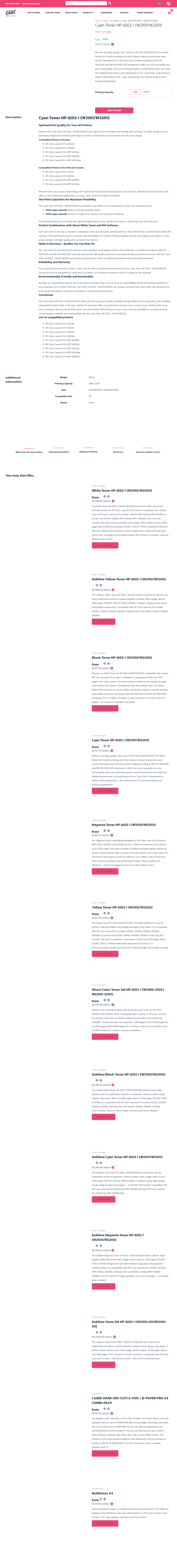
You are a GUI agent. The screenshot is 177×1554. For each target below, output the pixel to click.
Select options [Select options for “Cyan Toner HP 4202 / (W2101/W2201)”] (105, 790)
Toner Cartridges (111, 20)
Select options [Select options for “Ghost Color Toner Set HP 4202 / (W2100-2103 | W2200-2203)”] (105, 1036)
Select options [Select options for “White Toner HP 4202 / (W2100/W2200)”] (105, 545)
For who (125, 12)
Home (98, 20)
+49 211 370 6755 (12, 3)
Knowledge (108, 12)
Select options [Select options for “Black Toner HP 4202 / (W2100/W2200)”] (105, 708)
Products (89, 12)
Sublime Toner (52, 12)
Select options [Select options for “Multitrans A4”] (105, 1523)
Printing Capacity (104, 92)
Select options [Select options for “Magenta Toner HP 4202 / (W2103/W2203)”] (105, 871)
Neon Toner (71, 12)
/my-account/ (161, 12)
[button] (89, 3)
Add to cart (114, 110)
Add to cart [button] (103, 621)
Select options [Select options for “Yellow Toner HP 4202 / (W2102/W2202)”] (105, 953)
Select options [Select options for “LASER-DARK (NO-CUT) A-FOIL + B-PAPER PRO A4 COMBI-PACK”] (105, 1453)
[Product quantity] (110, 104)
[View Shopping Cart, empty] (169, 13)
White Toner (33, 12)
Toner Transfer (146, 12)
